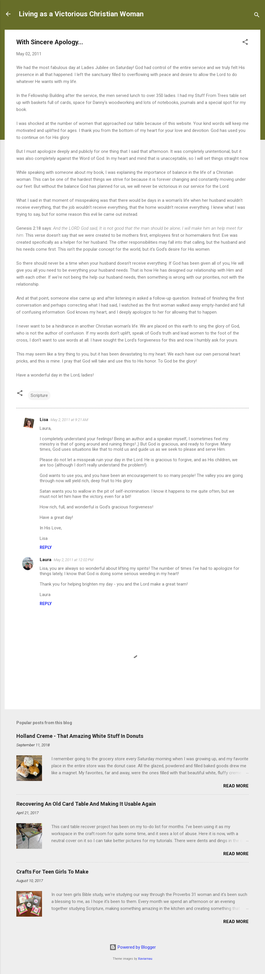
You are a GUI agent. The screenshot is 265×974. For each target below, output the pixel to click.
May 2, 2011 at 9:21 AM (69, 420)
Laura (45, 559)
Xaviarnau (145, 959)
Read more (236, 786)
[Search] (256, 16)
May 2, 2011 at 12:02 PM (73, 560)
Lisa (44, 419)
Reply (46, 547)
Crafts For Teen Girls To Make (52, 872)
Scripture (39, 395)
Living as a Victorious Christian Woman (81, 14)
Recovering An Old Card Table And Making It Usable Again (86, 804)
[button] (245, 42)
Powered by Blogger (132, 947)
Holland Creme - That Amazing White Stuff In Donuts (79, 736)
